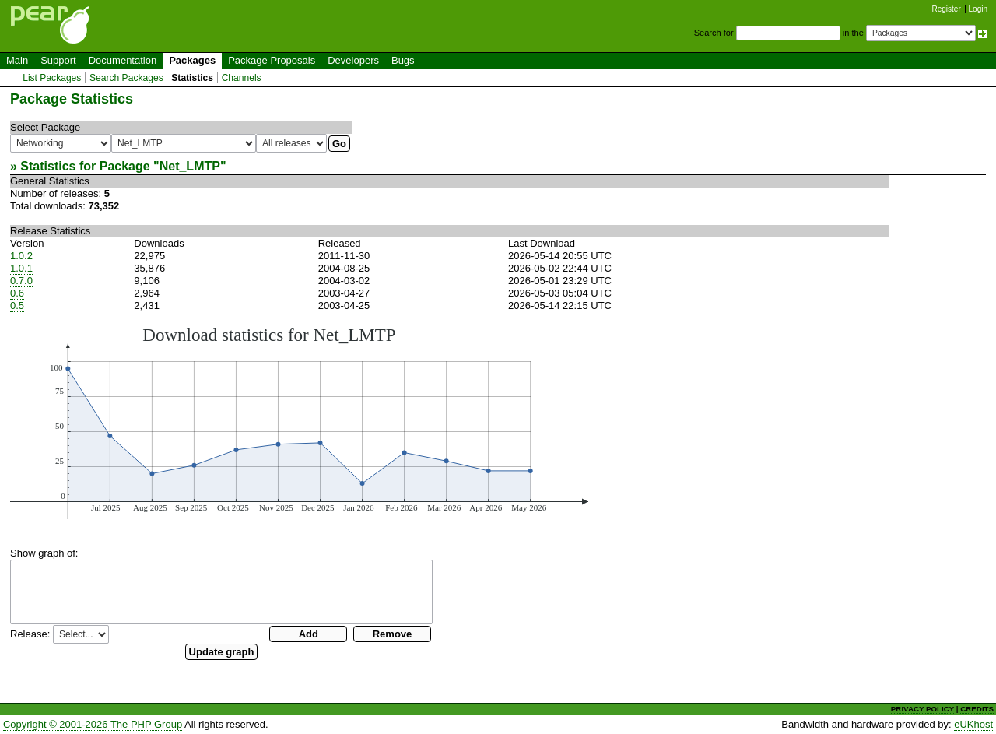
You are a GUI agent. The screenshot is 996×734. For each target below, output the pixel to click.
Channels (241, 77)
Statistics (192, 77)
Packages (192, 60)
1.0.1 (21, 268)
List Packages (52, 77)
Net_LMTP (190, 166)
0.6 (17, 293)
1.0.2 (21, 256)
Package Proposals (271, 60)
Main (17, 60)
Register (946, 9)
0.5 (17, 305)
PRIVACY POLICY (922, 708)
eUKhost (973, 724)
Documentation (122, 60)
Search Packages (126, 77)
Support (58, 60)
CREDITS (977, 708)
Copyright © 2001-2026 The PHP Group (92, 724)
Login (978, 9)
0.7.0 (21, 280)
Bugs (403, 60)
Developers (353, 60)
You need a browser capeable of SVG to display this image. (299, 422)
